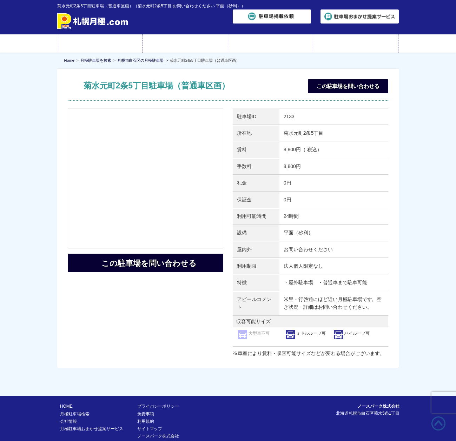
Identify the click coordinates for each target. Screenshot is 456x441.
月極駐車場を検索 (95, 60)
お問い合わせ (355, 43)
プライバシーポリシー (158, 388)
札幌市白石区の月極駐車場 (141, 60)
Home (69, 60)
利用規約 (145, 403)
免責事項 (145, 396)
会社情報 (270, 43)
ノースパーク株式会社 (158, 418)
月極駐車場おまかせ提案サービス (91, 410)
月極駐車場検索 (185, 43)
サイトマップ (150, 410)
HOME (100, 43)
